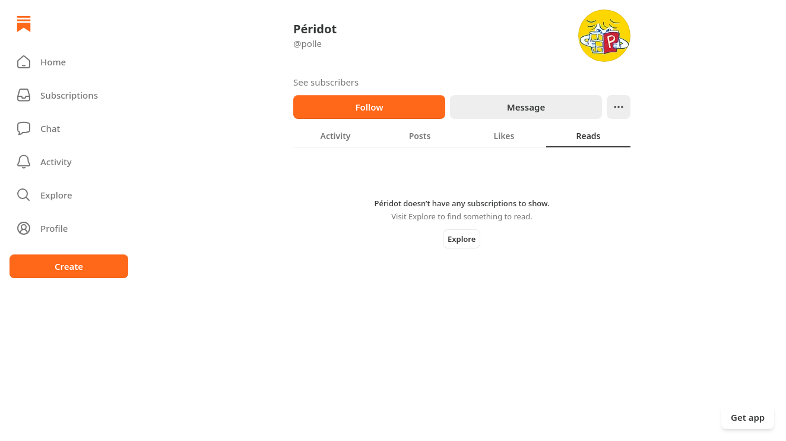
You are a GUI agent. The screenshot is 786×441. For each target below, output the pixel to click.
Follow (369, 107)
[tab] (335, 135)
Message (526, 107)
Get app (748, 417)
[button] (68, 62)
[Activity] (68, 161)
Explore (462, 239)
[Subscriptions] (68, 95)
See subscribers (326, 82)
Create (69, 266)
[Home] (23, 24)
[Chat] (68, 128)
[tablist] (461, 135)
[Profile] (68, 228)
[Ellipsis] (618, 107)
